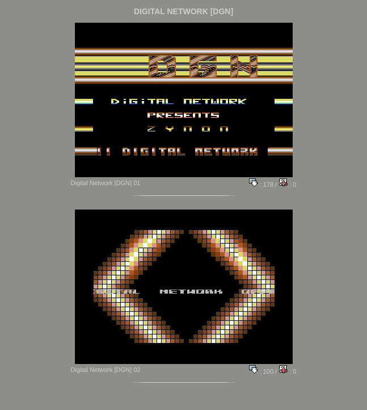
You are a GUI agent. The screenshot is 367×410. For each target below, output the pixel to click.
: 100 (261, 371)
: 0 (287, 184)
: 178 (261, 184)
